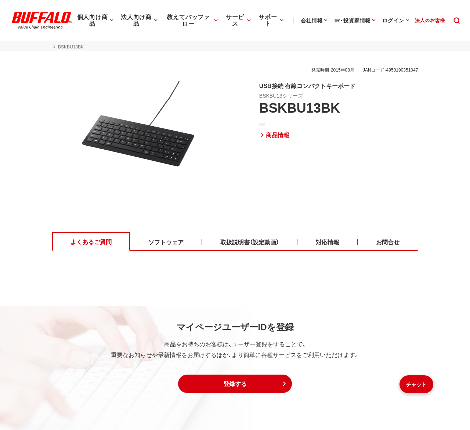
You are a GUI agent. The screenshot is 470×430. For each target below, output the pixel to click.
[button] (235, 384)
